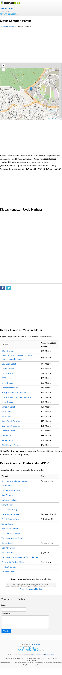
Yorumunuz (5, 613)
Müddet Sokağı (9, 567)
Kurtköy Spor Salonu (11, 533)
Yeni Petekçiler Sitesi (11, 490)
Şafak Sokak (7, 552)
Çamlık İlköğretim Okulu (13, 562)
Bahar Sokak (7, 543)
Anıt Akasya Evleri (10, 528)
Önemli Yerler (6, 8)
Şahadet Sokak (8, 406)
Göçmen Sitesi (8, 547)
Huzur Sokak (8, 411)
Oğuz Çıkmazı (8, 351)
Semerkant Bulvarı (10, 387)
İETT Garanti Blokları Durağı (15, 481)
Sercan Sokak (8, 524)
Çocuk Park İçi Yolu (10, 519)
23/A (4, 378)
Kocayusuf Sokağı (10, 509)
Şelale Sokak (8, 440)
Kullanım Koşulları (38, 655)
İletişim (47, 655)
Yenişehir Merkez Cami (12, 538)
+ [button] (3, 65)
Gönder (6, 631)
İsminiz (4, 605)
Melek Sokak (8, 485)
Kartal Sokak (7, 373)
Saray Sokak (7, 504)
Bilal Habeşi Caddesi (11, 445)
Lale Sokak (7, 435)
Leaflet (48, 119)
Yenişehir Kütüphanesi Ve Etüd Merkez (20, 557)
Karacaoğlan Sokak (10, 514)
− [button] (3, 69)
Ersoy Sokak (7, 383)
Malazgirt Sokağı (9, 500)
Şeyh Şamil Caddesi (11, 421)
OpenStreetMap (56, 119)
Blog (52, 655)
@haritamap (36, 644)
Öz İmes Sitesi (8, 571)
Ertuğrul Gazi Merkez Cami (14, 392)
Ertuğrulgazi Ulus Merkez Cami (16, 397)
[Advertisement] (31, 46)
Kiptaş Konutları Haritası (31, 589)
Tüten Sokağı (8, 368)
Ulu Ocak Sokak (9, 363)
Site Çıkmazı (7, 495)
